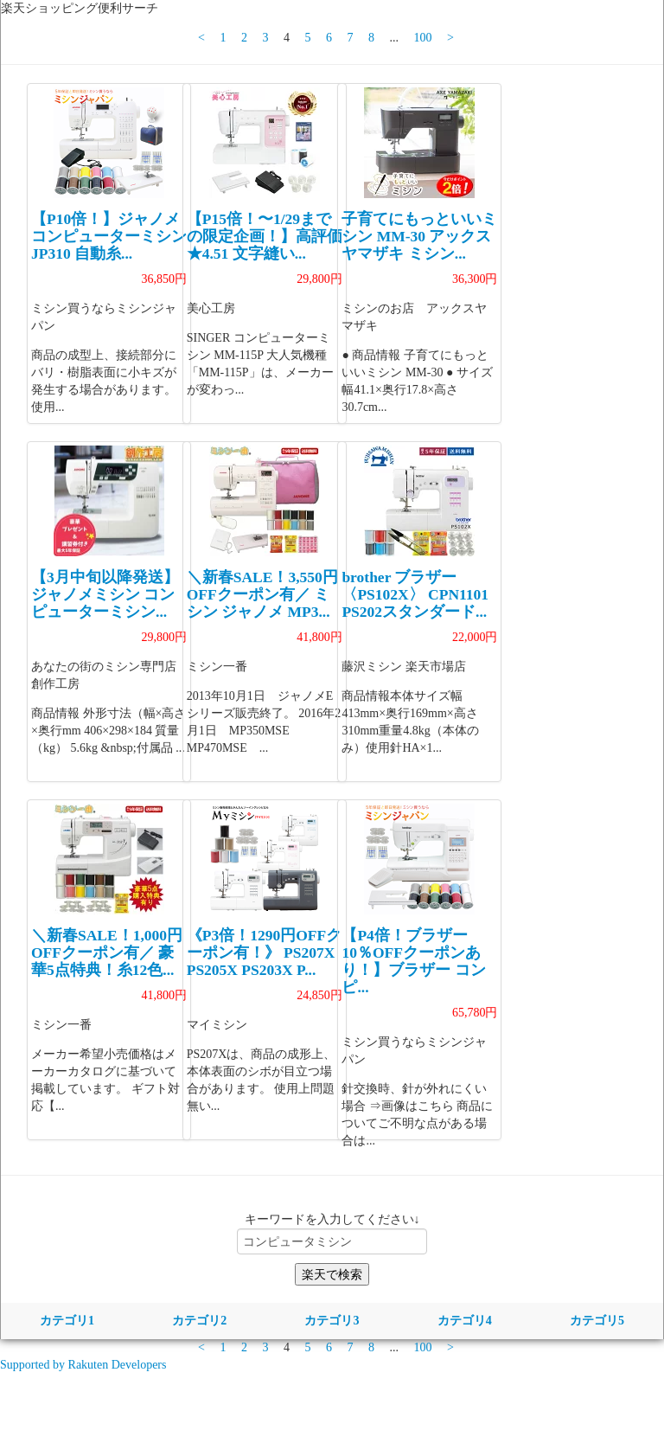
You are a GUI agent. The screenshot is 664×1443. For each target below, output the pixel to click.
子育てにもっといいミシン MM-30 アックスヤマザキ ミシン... (419, 236)
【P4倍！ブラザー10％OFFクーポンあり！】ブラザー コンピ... (413, 961)
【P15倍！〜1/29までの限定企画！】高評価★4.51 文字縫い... (264, 236)
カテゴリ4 (464, 1320)
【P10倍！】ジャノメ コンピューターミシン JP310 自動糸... (109, 236)
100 (423, 37)
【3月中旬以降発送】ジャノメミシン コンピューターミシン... (105, 594)
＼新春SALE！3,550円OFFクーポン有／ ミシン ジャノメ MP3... (262, 594)
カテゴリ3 (331, 1320)
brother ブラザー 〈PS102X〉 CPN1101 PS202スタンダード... (415, 594)
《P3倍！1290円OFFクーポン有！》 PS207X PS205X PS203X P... (264, 952)
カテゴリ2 (199, 1320)
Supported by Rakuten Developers (83, 1364)
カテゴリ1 (67, 1320)
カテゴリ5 (597, 1320)
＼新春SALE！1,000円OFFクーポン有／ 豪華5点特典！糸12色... (106, 952)
